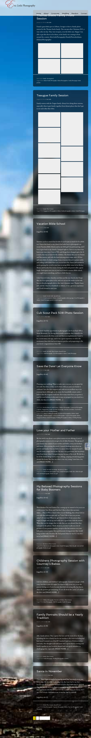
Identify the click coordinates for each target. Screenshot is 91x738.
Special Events (57, 296)
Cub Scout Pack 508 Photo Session (58, 314)
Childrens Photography (64, 414)
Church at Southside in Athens (55, 286)
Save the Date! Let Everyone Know (58, 370)
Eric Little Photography (20, 4)
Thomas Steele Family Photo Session (59, 16)
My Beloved (61, 476)
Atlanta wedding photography (50, 420)
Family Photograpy (72, 80)
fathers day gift (79, 478)
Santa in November (51, 681)
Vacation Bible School (54, 223)
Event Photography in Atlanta (60, 356)
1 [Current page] (34, 727)
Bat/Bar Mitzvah (47, 414)
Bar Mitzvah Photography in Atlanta (66, 420)
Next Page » (44, 727)
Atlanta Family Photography (50, 80)
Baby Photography (47, 611)
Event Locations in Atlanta (49, 298)
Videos (65, 476)
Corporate (39, 416)
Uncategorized (50, 78)
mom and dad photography (43, 480)
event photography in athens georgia (65, 298)
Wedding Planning (53, 418)
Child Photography (47, 356)
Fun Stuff (49, 354)
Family (44, 78)
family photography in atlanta (68, 211)
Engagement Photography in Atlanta (52, 211)
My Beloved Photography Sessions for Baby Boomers (58, 494)
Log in (35, 736)
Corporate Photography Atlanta (72, 422)
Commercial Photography (76, 414)
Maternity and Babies (69, 416)
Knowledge (61, 416)
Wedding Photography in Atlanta (64, 424)
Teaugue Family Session (55, 95)
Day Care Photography (73, 716)
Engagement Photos (41, 424)
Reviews (39, 418)
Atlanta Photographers (62, 80)
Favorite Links (50, 296)
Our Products (78, 416)
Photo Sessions (50, 209)
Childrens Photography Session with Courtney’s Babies (55, 570)
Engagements (45, 416)
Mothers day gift (54, 480)
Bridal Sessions (54, 414)
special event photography (56, 300)
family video (72, 478)
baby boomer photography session (51, 478)
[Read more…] (56, 406)
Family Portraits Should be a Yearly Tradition (59, 625)
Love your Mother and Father (59, 436)
